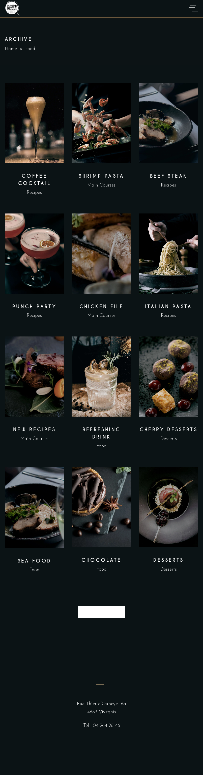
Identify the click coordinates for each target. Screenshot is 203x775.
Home (11, 48)
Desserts (168, 439)
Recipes (34, 192)
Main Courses (101, 185)
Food (101, 446)
